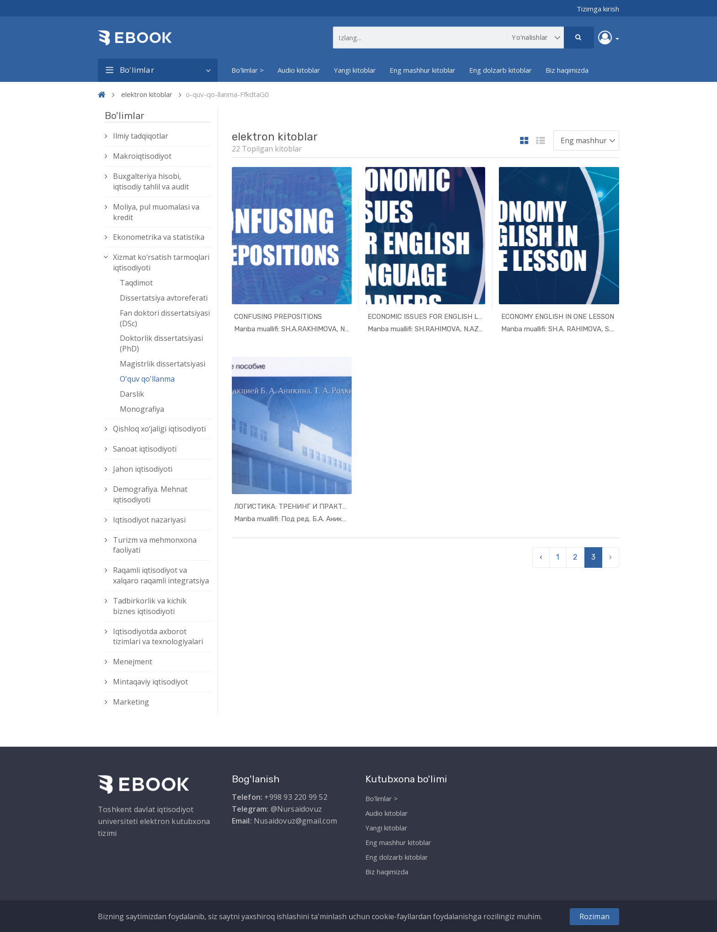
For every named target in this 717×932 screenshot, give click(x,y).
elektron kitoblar (146, 94)
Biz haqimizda (567, 70)
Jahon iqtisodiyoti (142, 469)
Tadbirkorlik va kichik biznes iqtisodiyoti (150, 606)
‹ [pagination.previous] (541, 557)
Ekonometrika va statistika (158, 237)
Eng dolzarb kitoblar (500, 70)
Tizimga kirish (598, 8)
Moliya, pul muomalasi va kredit (156, 212)
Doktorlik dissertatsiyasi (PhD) (161, 343)
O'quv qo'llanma (147, 379)
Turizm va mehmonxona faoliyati (155, 545)
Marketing (131, 702)
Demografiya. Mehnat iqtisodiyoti (150, 494)
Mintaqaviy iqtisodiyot (150, 682)
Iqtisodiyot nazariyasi (149, 520)
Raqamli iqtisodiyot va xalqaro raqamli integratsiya (161, 575)
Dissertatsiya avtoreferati (164, 298)
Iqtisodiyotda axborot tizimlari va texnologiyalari (158, 636)
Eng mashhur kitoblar (422, 70)
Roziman (594, 916)
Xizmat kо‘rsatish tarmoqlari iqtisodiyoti (161, 262)
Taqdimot (136, 283)
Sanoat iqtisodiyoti (145, 449)
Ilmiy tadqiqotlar (140, 136)
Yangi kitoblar (355, 70)
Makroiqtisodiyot (142, 156)
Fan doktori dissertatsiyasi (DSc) (165, 318)
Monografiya (142, 409)
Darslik (132, 394)
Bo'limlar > (247, 70)
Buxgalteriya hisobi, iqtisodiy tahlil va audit (151, 181)
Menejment (132, 662)
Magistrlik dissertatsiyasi (162, 364)
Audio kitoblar (299, 70)
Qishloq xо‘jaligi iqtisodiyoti (159, 429)
